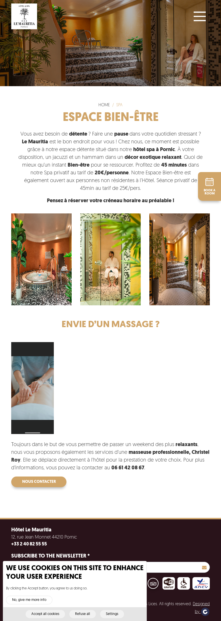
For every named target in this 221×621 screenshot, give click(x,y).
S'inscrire (204, 567)
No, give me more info (29, 604)
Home (104, 105)
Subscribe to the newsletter (50, 556)
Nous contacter (39, 482)
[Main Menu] (200, 16)
